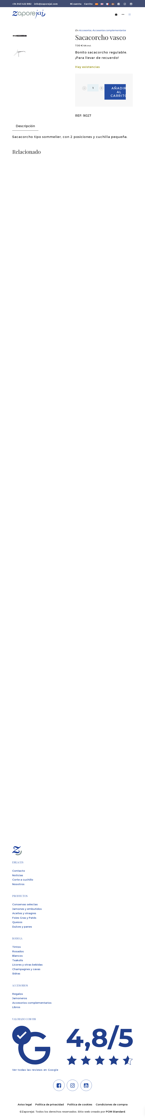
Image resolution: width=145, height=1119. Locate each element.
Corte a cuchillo (22, 879)
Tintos (16, 946)
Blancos (17, 955)
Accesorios (85, 30)
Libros (16, 1007)
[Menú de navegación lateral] (123, 14)
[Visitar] (118, 3)
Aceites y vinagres (24, 913)
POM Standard (115, 1111)
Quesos (17, 922)
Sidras (16, 973)
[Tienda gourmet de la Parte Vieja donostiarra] (50, 14)
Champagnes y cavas (26, 969)
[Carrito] (116, 14)
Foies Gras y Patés (24, 917)
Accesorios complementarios (109, 30)
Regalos (17, 993)
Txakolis (17, 960)
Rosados (18, 951)
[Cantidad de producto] (93, 87)
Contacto (18, 870)
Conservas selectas (25, 904)
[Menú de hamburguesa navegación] (129, 14)
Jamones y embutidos (27, 908)
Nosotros (18, 884)
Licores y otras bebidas (27, 964)
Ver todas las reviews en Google (35, 1069)
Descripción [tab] (25, 126)
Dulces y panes (22, 926)
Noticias (17, 875)
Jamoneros (19, 998)
